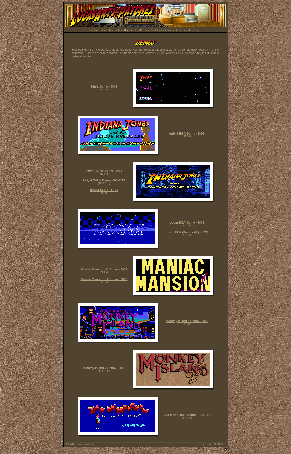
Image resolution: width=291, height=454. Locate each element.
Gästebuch (156, 30)
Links (184, 30)
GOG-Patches (141, 30)
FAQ (177, 30)
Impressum (195, 30)
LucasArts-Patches (112, 30)
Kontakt (169, 30)
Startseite (95, 30)
